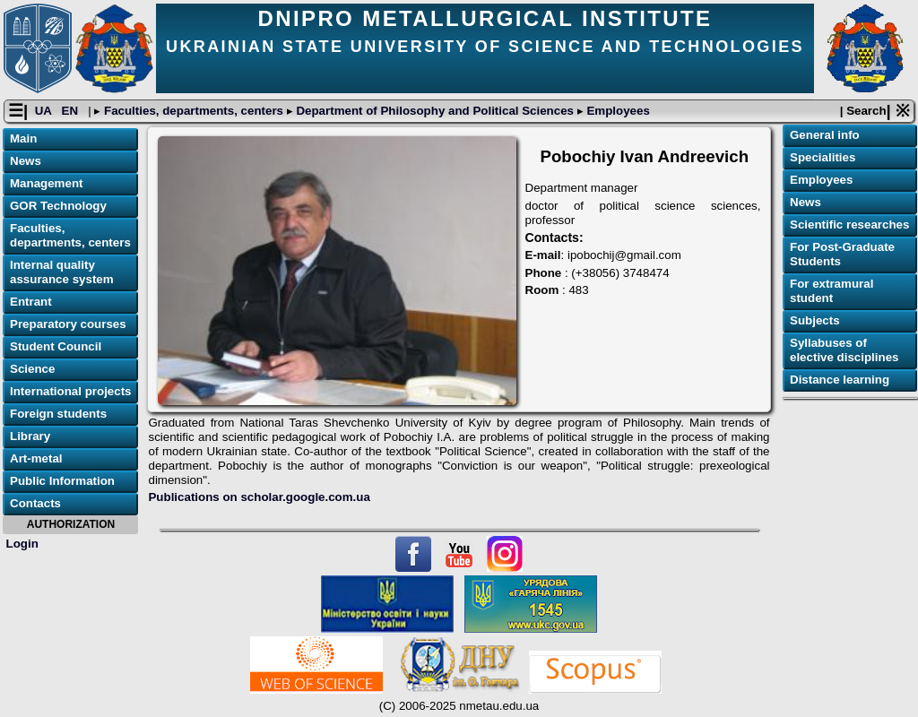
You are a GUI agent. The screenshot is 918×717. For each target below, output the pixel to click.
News (25, 161)
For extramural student (831, 291)
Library (30, 436)
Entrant (31, 301)
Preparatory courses (68, 324)
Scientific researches (849, 224)
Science (32, 369)
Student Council (55, 346)
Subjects (815, 320)
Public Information (62, 481)
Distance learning (839, 379)
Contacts (35, 503)
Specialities (822, 157)
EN (72, 110)
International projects (71, 391)
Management (46, 183)
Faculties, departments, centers (193, 110)
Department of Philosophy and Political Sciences (435, 110)
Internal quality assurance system (62, 272)
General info (825, 135)
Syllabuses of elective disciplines (844, 350)
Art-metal (36, 458)
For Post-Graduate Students (842, 254)
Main (23, 138)
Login (22, 543)
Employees (617, 110)
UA (45, 110)
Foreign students (58, 413)
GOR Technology (58, 205)
